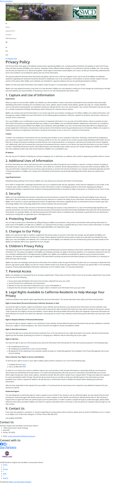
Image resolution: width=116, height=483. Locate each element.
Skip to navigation (6, 1)
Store (7, 27)
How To (5, 478)
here (27, 346)
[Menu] (7, 55)
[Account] (11, 42)
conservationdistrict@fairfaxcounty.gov (21, 436)
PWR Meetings (11, 38)
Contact (8, 35)
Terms (5, 465)
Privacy (5, 469)
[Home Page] (11, 23)
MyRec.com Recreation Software (20, 482)
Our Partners (8, 447)
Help (4, 474)
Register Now (12, 59)
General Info (10, 31)
